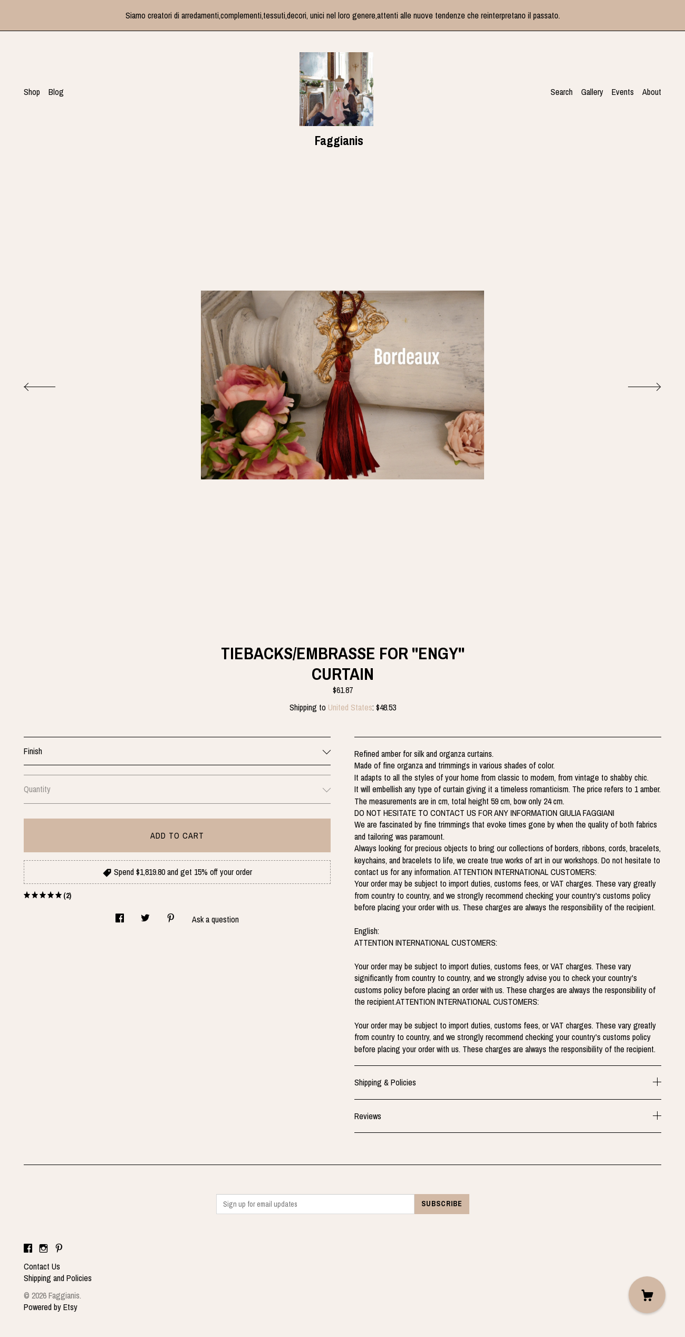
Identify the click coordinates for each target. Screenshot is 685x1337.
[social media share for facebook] (119, 915)
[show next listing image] (635, 384)
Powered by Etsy (51, 1307)
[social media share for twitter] (145, 915)
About (651, 92)
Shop (32, 92)
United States (350, 707)
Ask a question (215, 919)
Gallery (592, 92)
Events (623, 92)
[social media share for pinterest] (171, 915)
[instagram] (43, 1248)
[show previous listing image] (50, 384)
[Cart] (647, 1294)
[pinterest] (59, 1248)
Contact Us (42, 1266)
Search (562, 92)
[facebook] (28, 1248)
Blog (56, 92)
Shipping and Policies (58, 1278)
